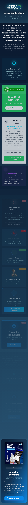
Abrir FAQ (14, 345)
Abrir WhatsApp (13, 108)
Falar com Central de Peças (13, 159)
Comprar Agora (14, 499)
